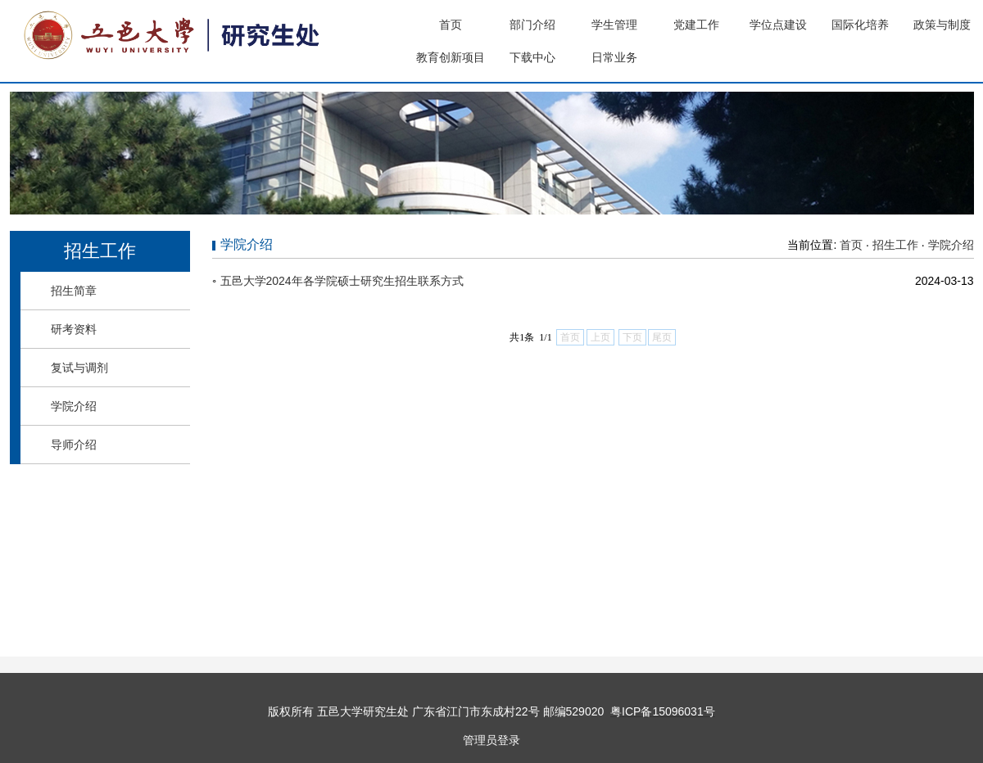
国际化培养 (860, 24)
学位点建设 (778, 24)
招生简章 (74, 290)
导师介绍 (74, 444)
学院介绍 (74, 406)
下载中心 (532, 57)
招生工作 (895, 244)
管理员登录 (491, 740)
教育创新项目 (450, 57)
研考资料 (74, 329)
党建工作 (696, 24)
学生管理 (614, 24)
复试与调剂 (79, 367)
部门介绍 (532, 24)
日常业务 (614, 57)
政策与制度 (942, 24)
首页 (450, 24)
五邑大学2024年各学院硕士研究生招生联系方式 (342, 280)
